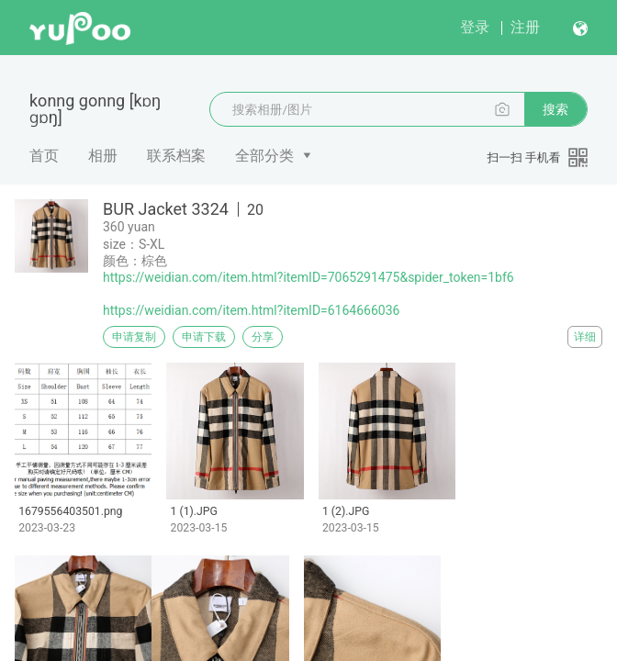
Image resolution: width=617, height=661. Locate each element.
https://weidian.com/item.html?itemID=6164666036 (251, 310)
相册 (103, 155)
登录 (474, 27)
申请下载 (204, 336)
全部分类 (264, 155)
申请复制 (134, 336)
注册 (525, 27)
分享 (263, 336)
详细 (585, 336)
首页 (44, 155)
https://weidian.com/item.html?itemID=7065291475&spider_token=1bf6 (308, 277)
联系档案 (176, 155)
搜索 (555, 109)
